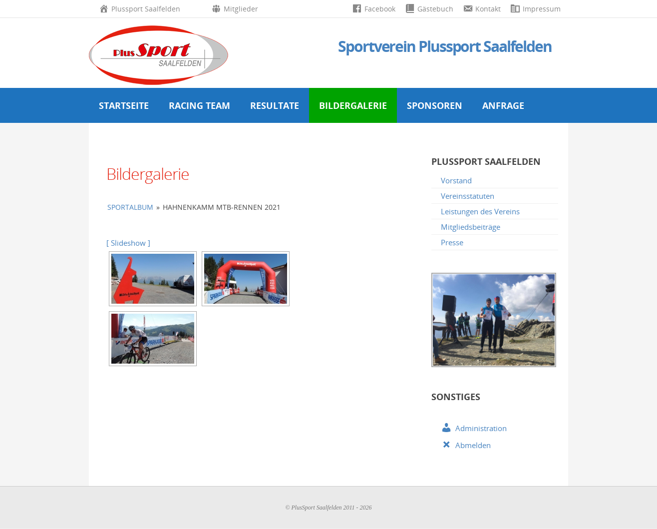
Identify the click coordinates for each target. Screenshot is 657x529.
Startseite (124, 105)
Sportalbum (130, 207)
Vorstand (456, 180)
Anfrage (503, 105)
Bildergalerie (353, 105)
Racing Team (199, 105)
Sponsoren (434, 105)
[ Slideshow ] (128, 243)
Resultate (274, 105)
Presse (452, 242)
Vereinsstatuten (467, 196)
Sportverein (445, 46)
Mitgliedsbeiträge (470, 227)
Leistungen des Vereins (480, 211)
